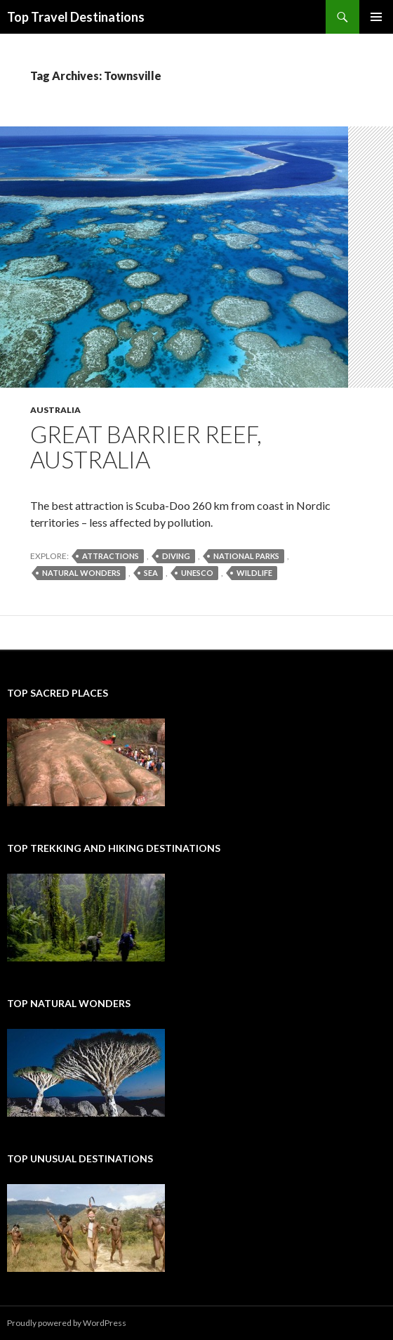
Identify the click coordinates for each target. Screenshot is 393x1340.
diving (176, 555)
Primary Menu (376, 17)
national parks (246, 555)
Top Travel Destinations (76, 17)
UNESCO (197, 572)
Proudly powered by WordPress (66, 1323)
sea (151, 572)
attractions (110, 555)
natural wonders (81, 572)
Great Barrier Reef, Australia (146, 446)
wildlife (254, 572)
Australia (55, 410)
